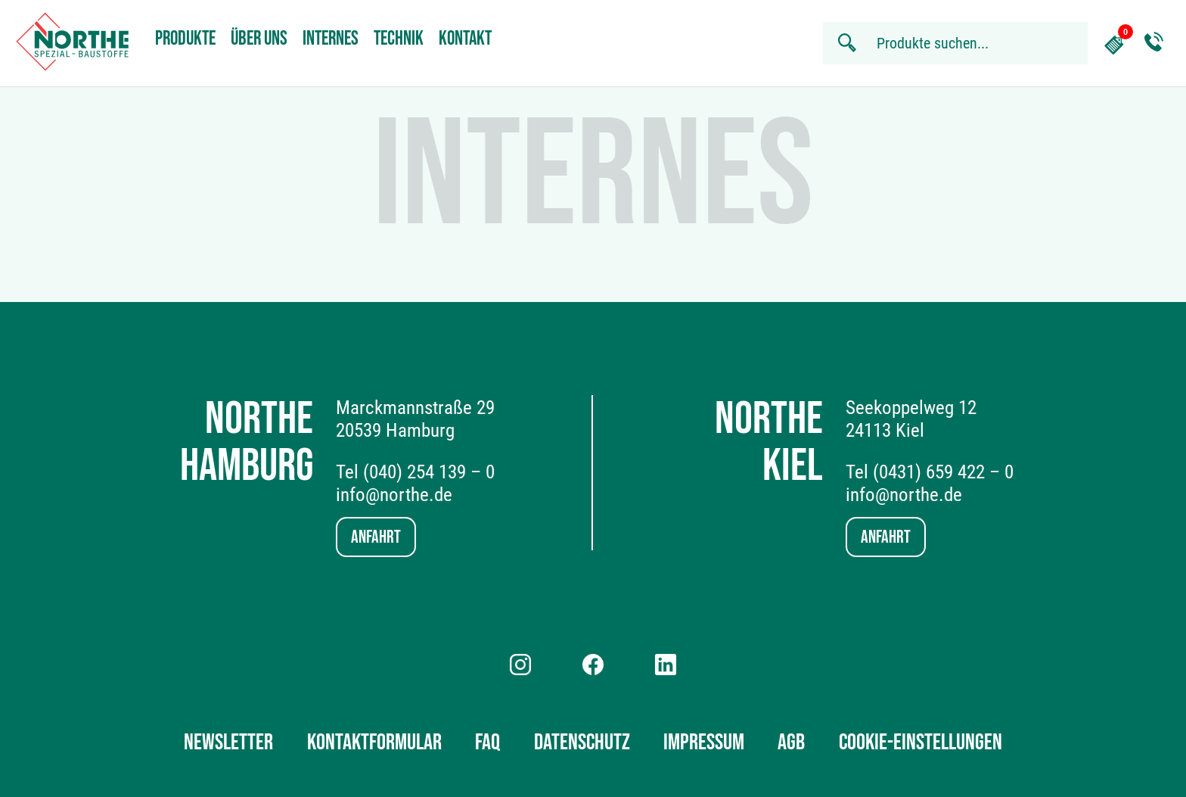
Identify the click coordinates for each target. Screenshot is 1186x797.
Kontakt (465, 39)
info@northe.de (394, 495)
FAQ (487, 742)
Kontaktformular (374, 742)
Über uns (259, 39)
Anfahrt (376, 537)
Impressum (703, 742)
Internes (331, 39)
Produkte (185, 39)
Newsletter (228, 742)
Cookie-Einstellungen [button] (920, 742)
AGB (791, 742)
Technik (399, 39)
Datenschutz (582, 742)
